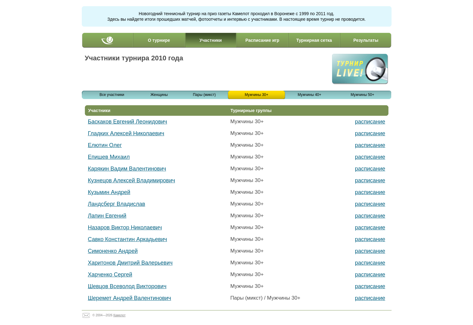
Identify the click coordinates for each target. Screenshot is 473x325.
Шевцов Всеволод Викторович (127, 286)
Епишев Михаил (109, 157)
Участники (210, 40)
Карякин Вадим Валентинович (127, 169)
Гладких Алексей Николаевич (126, 133)
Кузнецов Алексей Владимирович (131, 180)
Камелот (119, 315)
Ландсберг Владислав (116, 204)
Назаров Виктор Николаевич (125, 227)
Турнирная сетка (314, 40)
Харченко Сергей (110, 274)
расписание (370, 121)
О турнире (159, 40)
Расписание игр (262, 40)
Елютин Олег (105, 145)
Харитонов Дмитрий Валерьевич (130, 263)
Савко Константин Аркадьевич (127, 239)
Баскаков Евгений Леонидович (127, 122)
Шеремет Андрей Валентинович (129, 298)
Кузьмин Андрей (109, 192)
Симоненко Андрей (113, 251)
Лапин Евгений (107, 216)
